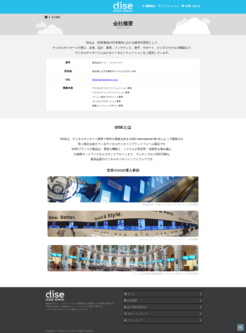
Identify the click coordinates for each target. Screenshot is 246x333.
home (46, 17)
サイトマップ (134, 320)
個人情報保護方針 (137, 307)
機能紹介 (151, 6)
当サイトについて (138, 313)
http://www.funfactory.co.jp (105, 80)
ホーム (131, 293)
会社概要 (132, 300)
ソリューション (170, 6)
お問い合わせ (192, 6)
